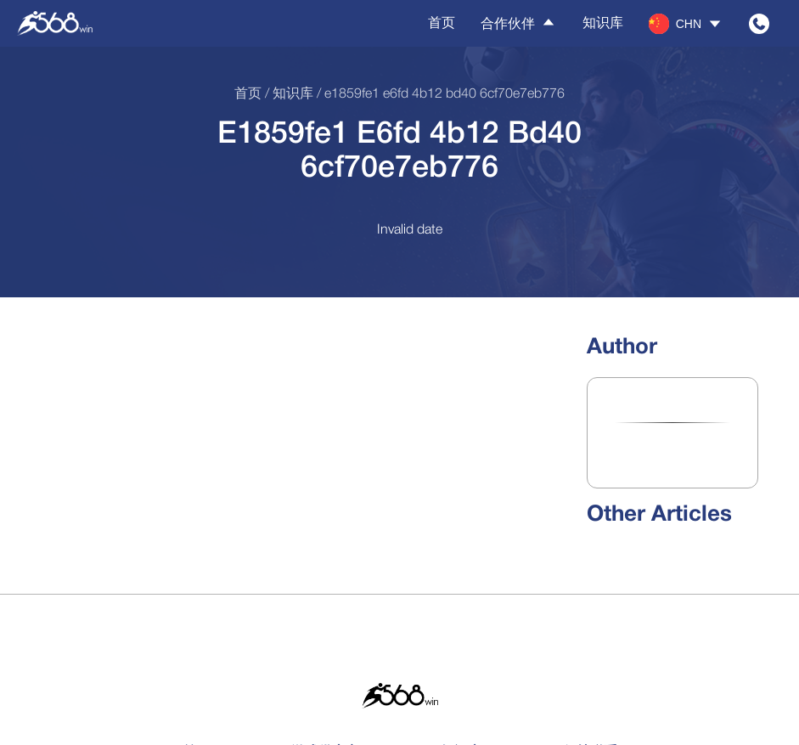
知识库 (602, 22)
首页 (441, 22)
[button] (686, 24)
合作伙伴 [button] (519, 22)
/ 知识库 (287, 94)
